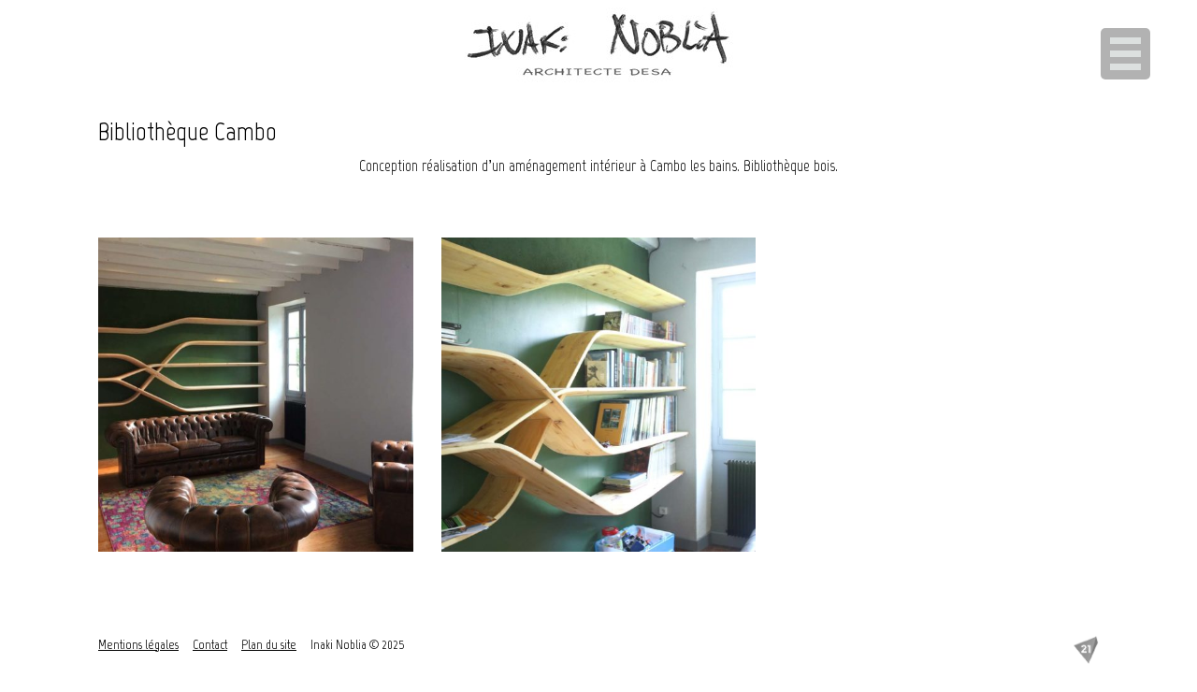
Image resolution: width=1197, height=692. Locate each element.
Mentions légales (138, 645)
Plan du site (268, 645)
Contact (210, 645)
